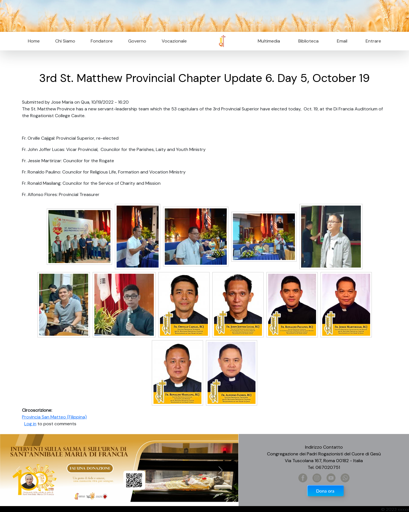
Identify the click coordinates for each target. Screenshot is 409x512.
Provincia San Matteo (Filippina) (54, 417)
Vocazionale (174, 41)
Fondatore (102, 41)
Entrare (373, 41)
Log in (30, 424)
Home (34, 41)
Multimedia (269, 41)
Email (340, 41)
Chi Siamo (65, 41)
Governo (137, 41)
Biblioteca (308, 41)
